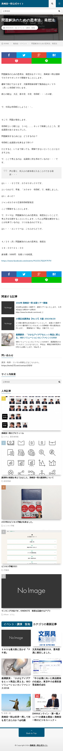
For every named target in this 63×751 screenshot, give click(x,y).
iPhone (6, 614)
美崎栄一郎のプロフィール (12, 433)
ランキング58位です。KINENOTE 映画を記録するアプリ (26, 611)
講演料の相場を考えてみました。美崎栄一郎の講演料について (27, 477)
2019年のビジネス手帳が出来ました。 (17, 522)
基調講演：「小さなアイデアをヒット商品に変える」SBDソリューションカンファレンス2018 (15, 683)
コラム (6, 436)
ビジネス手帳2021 (9, 566)
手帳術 (6, 570)
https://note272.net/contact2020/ (16, 365)
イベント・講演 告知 (26, 28)
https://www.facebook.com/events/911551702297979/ (26, 260)
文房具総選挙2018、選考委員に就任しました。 (46, 651)
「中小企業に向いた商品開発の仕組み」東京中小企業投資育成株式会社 (46, 681)
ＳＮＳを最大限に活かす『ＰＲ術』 (15, 651)
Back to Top (31, 733)
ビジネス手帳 (9, 525)
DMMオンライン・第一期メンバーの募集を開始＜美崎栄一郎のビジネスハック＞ (46, 716)
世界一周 (7, 713)
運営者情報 (14, 436)
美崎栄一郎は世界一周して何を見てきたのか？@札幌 (15, 718)
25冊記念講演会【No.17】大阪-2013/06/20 (35, 318)
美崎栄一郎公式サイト (39, 745)
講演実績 (7, 481)
